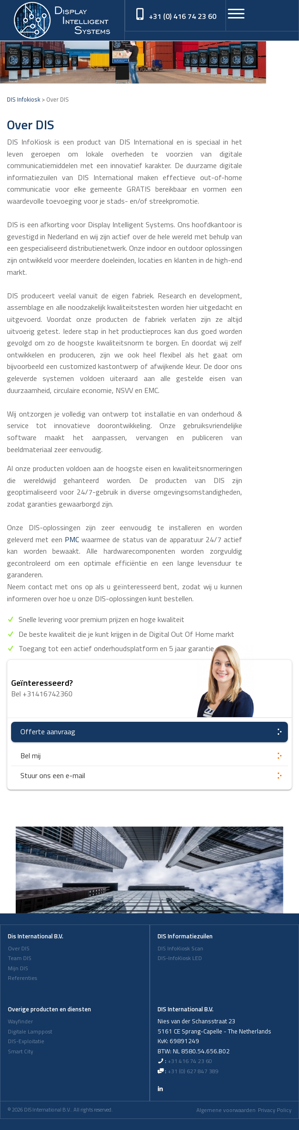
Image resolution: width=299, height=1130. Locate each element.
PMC (72, 539)
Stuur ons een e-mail (52, 775)
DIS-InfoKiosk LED (180, 958)
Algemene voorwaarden (226, 1110)
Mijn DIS (18, 968)
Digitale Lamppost (30, 1031)
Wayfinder (20, 1021)
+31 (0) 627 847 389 (193, 1071)
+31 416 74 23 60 (190, 1061)
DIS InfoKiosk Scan (180, 948)
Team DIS (19, 958)
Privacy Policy (275, 1110)
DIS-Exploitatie (26, 1041)
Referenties (22, 978)
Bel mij (30, 755)
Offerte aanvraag (47, 731)
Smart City (20, 1051)
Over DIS (19, 948)
